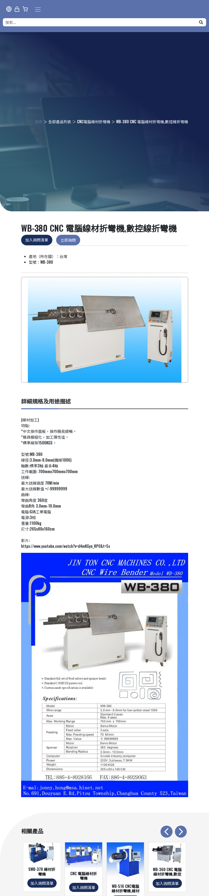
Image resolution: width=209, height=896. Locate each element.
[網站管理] (17, 9)
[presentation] (167, 832)
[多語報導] (9, 9)
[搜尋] (201, 22)
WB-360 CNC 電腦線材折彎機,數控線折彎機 (167, 874)
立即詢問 (68, 240)
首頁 (38, 121)
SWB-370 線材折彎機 (41, 871)
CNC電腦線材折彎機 (93, 121)
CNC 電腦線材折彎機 (83, 876)
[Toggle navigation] (38, 9)
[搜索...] (101, 22)
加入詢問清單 (36, 240)
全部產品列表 (59, 121)
